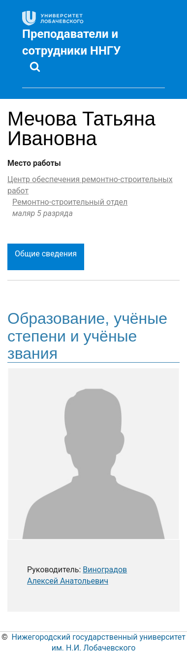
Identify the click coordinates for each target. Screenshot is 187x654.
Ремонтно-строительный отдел (69, 202)
